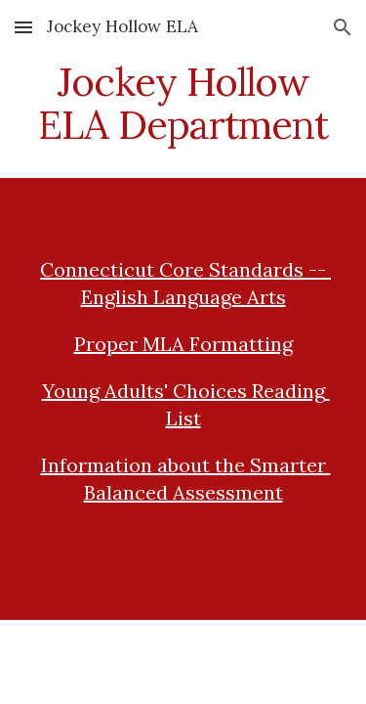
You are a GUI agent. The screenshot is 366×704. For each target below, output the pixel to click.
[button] (23, 27)
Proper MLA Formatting (183, 343)
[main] (183, 103)
